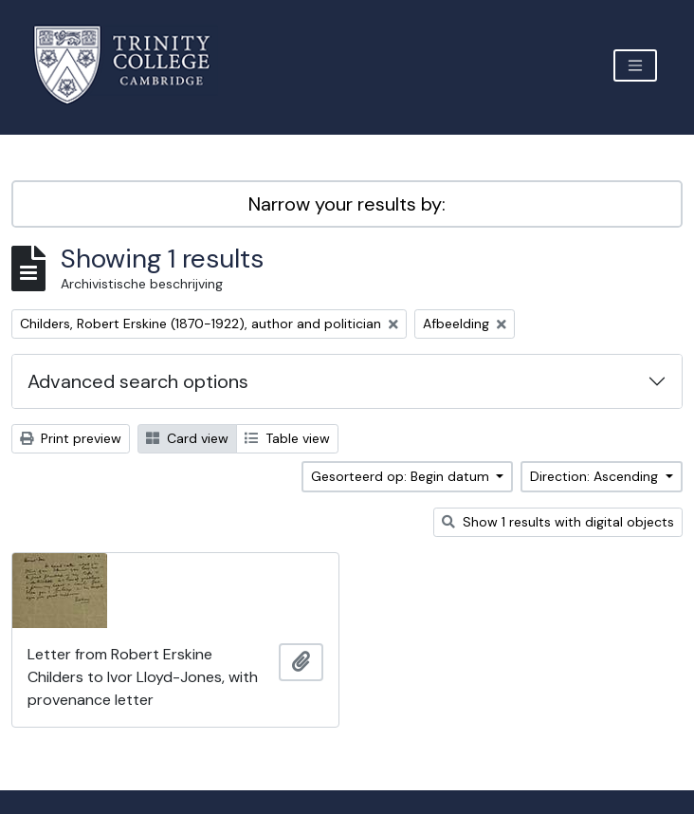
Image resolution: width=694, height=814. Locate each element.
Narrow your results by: (347, 204)
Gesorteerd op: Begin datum (402, 476)
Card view (187, 438)
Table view (287, 438)
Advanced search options (137, 381)
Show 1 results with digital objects (558, 521)
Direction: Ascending (596, 476)
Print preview (70, 438)
